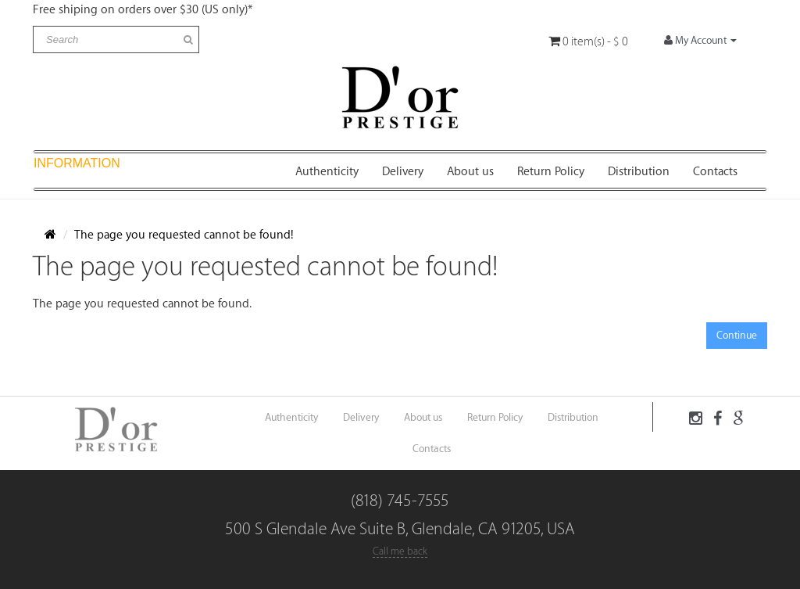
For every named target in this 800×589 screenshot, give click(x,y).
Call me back (400, 551)
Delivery (402, 171)
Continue (736, 335)
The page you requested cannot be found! (184, 235)
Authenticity (327, 171)
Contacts (715, 171)
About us (470, 171)
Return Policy (550, 171)
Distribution (639, 171)
